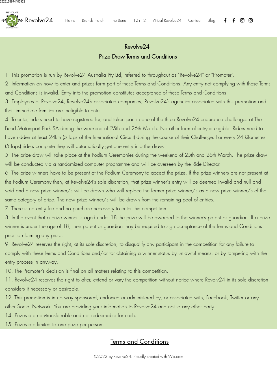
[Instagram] (242, 20)
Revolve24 (39, 20)
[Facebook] (225, 20)
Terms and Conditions (140, 341)
